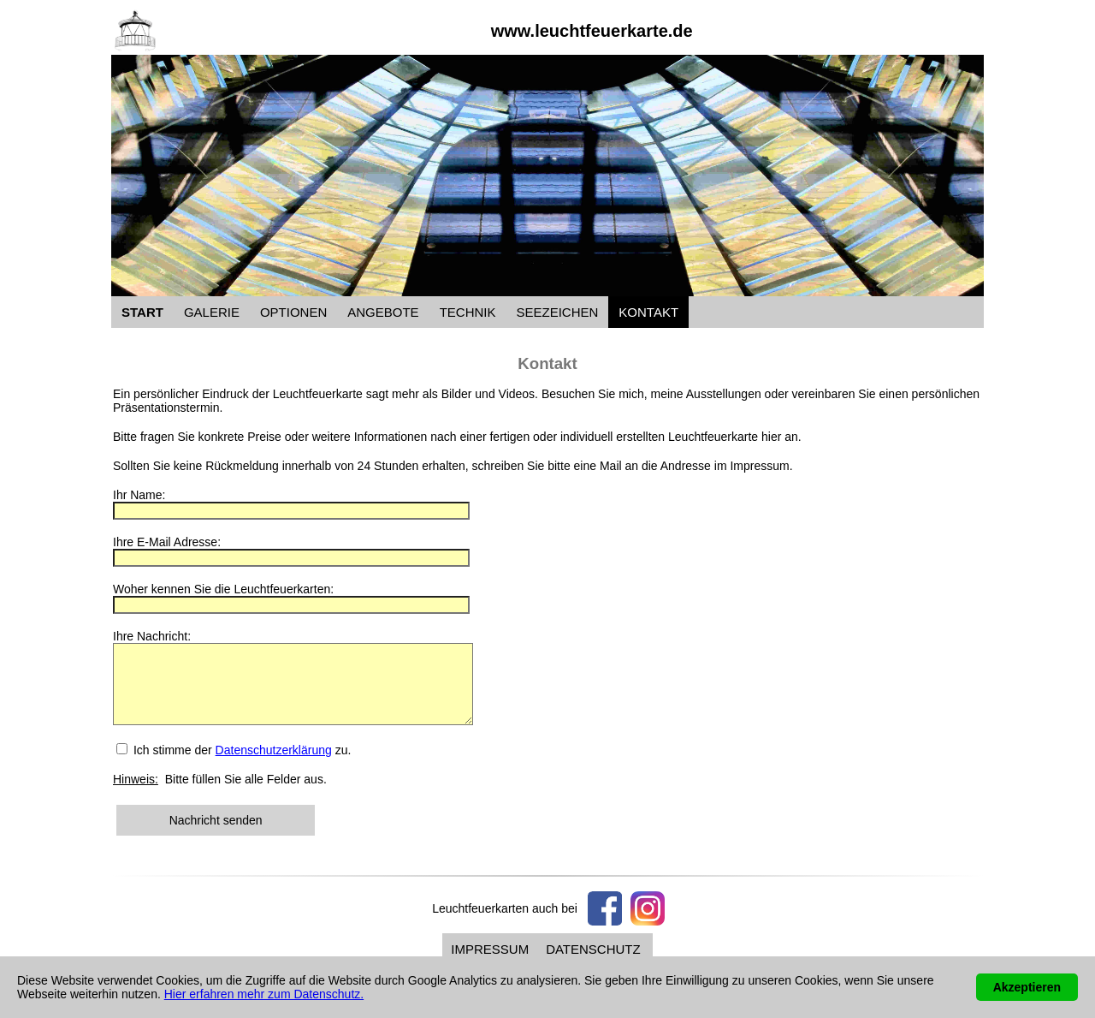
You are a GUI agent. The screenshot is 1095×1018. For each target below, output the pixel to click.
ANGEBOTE (382, 312)
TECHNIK (468, 312)
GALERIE (212, 312)
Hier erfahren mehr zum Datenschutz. (264, 994)
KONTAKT (648, 312)
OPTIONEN (293, 312)
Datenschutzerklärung (274, 765)
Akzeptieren (1027, 987)
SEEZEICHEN (557, 312)
